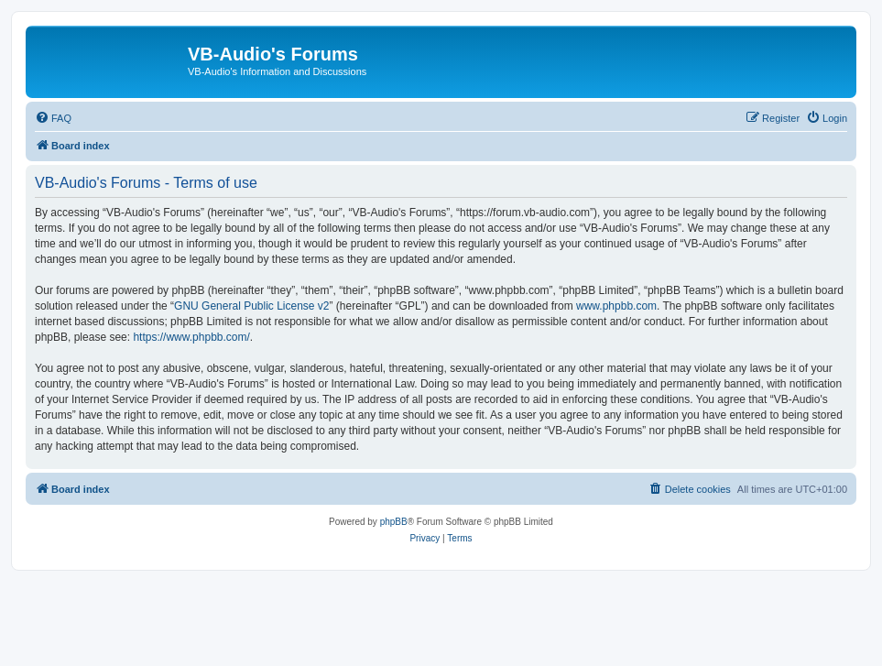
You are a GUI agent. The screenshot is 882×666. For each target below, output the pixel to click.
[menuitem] (53, 118)
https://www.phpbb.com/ (191, 337)
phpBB (394, 522)
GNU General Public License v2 (251, 306)
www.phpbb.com (616, 306)
